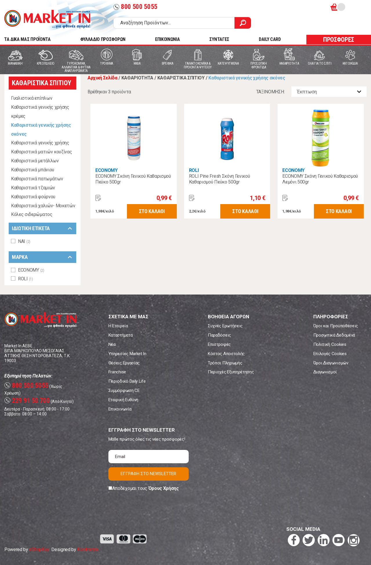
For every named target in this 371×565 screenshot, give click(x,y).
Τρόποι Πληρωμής (225, 363)
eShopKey (39, 549)
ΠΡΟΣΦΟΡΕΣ (338, 39)
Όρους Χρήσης (163, 488)
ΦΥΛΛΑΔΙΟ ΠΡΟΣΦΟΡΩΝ (103, 39)
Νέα (112, 344)
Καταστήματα (120, 335)
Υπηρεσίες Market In (127, 353)
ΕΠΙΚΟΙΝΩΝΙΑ (167, 39)
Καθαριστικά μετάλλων (35, 160)
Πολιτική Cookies (329, 344)
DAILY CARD (270, 39)
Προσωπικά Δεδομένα (334, 335)
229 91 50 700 (27, 401)
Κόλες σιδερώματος (31, 214)
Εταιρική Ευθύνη (123, 399)
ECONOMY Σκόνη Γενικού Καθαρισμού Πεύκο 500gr (133, 179)
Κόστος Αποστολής (226, 353)
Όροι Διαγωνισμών (330, 363)
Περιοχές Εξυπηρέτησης (231, 372)
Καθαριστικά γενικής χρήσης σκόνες (41, 129)
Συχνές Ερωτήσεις (225, 325)
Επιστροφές (219, 344)
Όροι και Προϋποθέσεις (335, 325)
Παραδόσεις (219, 335)
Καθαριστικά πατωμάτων (37, 178)
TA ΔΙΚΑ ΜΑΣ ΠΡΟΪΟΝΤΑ (27, 39)
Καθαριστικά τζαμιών (33, 187)
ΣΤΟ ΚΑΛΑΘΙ (152, 211)
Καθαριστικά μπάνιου (32, 169)
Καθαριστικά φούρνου (33, 196)
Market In (47, 19)
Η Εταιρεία (118, 325)
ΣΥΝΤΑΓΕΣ (219, 39)
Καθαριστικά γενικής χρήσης (40, 143)
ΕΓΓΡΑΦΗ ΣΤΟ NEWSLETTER (148, 473)
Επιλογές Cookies (330, 353)
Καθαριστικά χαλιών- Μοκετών (43, 205)
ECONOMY (106, 170)
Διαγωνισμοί (325, 372)
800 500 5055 (135, 7)
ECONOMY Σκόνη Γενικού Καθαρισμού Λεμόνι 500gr (320, 179)
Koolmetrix (87, 549)
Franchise (117, 372)
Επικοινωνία (119, 409)
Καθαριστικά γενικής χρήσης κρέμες (40, 111)
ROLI (194, 170)
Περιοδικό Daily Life (127, 381)
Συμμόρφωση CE (124, 390)
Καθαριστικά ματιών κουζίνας (41, 152)
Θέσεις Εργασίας (124, 363)
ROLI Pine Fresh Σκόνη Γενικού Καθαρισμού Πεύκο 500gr (219, 179)
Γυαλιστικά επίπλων (31, 98)
